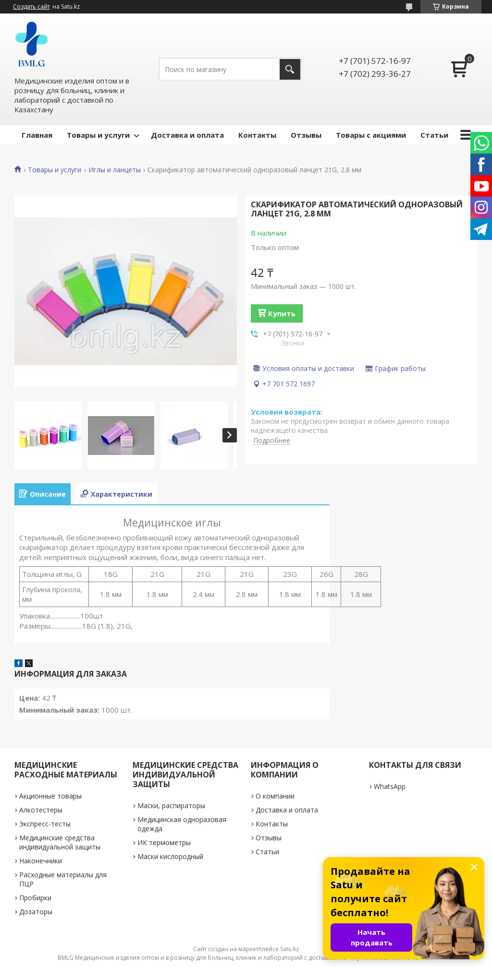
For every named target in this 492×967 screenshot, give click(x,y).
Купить (281, 313)
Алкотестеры (40, 809)
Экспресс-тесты (45, 823)
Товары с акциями (371, 135)
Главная (37, 135)
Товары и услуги (98, 135)
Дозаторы (35, 911)
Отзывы (306, 135)
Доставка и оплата (187, 135)
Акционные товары (50, 795)
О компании (275, 795)
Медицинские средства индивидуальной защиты (59, 842)
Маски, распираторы (171, 805)
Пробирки (35, 897)
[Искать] (290, 69)
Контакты (257, 135)
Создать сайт (31, 6)
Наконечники (40, 860)
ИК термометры (164, 842)
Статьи (434, 135)
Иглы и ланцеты (114, 170)
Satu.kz (289, 949)
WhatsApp (390, 786)
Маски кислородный (170, 856)
